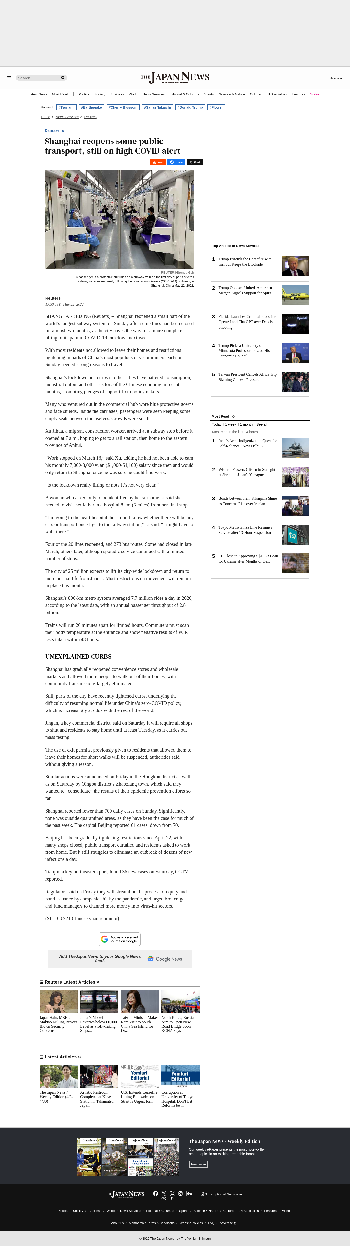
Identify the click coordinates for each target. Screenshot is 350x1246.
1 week (230, 424)
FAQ (211, 1223)
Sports (209, 94)
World (133, 94)
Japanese (336, 78)
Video (286, 1211)
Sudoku (315, 94)
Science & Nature (232, 94)
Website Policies (191, 1223)
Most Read (60, 94)
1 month (246, 424)
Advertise (228, 1223)
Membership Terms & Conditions (152, 1223)
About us (117, 1223)
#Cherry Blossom (123, 107)
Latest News (38, 94)
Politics (84, 94)
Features (298, 94)
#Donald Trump (190, 107)
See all (261, 424)
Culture (255, 94)
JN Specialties (276, 94)
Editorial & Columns (184, 94)
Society (99, 94)
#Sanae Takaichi (157, 107)
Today (216, 424)
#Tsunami (66, 107)
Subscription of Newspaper (222, 1194)
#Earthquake (91, 107)
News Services (154, 94)
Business (117, 94)
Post (160, 162)
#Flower (216, 107)
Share (179, 162)
